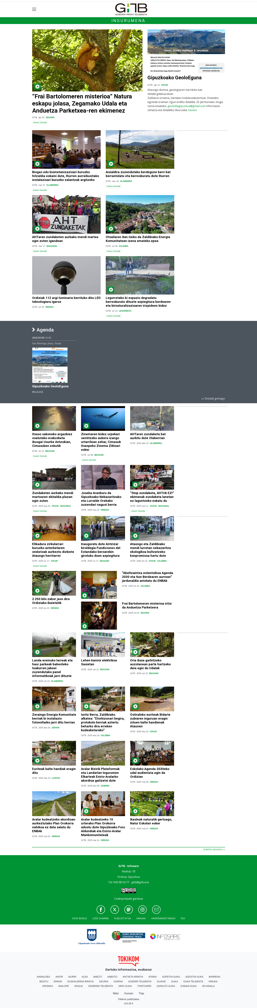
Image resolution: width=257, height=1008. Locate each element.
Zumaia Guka (188, 986)
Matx (116, 993)
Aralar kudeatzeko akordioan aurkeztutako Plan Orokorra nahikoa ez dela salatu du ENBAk (53, 825)
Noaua (78, 986)
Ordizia (49, 307)
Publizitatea (122, 918)
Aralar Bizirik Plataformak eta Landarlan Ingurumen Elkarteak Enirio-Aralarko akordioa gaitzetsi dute (100, 774)
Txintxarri (144, 986)
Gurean (128, 993)
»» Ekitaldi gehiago (213, 398)
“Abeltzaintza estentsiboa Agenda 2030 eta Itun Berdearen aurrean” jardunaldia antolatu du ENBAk (147, 577)
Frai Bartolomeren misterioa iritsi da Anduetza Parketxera (147, 605)
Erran (58, 981)
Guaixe (161, 981)
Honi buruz (79, 918)
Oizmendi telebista (100, 986)
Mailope (63, 986)
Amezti (97, 976)
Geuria (103, 981)
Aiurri (72, 976)
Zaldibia (123, 246)
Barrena (214, 976)
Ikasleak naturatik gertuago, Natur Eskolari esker (151, 821)
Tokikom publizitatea (128, 999)
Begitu (43, 981)
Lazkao (56, 778)
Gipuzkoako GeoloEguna (175, 77)
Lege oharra (100, 918)
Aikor (59, 976)
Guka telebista (193, 981)
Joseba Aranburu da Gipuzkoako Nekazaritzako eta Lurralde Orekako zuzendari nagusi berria (101, 499)
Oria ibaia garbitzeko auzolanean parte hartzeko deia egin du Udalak (150, 664)
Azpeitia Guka (171, 976)
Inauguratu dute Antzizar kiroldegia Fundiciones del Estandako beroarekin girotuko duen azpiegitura (100, 550)
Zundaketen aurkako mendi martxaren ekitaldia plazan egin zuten (52, 497)
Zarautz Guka (166, 986)
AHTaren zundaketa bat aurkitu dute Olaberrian (148, 436)
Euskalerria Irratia (80, 981)
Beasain (49, 451)
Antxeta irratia (133, 976)
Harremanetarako (163, 918)
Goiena (118, 981)
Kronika (47, 986)
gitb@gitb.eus (140, 882)
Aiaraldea (43, 976)
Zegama (50, 117)
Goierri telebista (139, 981)
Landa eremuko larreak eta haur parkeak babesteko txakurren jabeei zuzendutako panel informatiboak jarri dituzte (52, 668)
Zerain (55, 727)
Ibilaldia (37, 392)
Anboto (112, 976)
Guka (174, 981)
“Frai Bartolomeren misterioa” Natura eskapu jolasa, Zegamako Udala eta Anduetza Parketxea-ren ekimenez (82, 103)
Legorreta (125, 311)
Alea (85, 976)
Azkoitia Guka (194, 976)
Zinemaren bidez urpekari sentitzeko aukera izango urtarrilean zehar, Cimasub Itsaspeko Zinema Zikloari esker (101, 442)
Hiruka (213, 981)
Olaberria (53, 185)
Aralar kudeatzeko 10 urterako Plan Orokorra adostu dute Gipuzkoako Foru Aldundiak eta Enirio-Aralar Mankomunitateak (103, 827)
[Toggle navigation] (34, 9)
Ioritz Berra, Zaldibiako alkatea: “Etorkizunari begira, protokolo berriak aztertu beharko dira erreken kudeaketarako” (103, 722)
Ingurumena (128, 20)
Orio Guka (125, 986)
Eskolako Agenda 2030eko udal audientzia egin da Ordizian (149, 773)
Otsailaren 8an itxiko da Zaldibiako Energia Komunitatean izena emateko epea (138, 239)
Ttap (141, 993)
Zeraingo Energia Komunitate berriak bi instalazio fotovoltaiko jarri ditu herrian (54, 718)
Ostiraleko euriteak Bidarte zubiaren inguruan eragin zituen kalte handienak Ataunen (150, 720)
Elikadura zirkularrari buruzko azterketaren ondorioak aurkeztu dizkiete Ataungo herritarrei (53, 550)
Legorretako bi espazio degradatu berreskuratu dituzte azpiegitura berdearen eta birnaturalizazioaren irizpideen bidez (138, 302)
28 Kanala (208, 986)
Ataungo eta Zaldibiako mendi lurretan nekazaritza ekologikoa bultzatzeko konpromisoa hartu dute (150, 550)
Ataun (164, 85)
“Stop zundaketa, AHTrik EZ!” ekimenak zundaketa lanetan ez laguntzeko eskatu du (152, 497)
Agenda (43, 330)
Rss (183, 918)
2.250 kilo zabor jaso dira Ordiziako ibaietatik (51, 601)
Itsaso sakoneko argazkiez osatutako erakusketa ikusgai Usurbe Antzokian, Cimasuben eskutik (52, 440)
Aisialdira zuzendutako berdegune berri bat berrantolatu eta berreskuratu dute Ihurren (138, 174)
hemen (192, 110)
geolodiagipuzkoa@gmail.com (186, 106)
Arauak (141, 918)
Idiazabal (52, 246)
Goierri (105, 786)
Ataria (153, 976)
